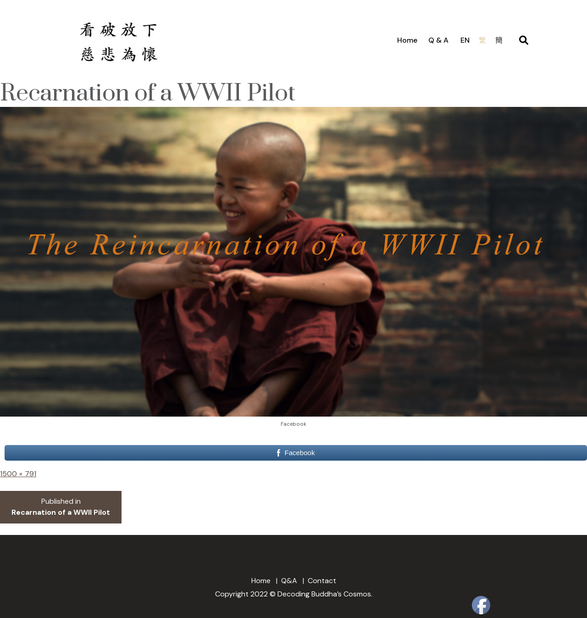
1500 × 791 (18, 474)
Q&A (289, 580)
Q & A (438, 40)
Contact (322, 580)
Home (407, 40)
